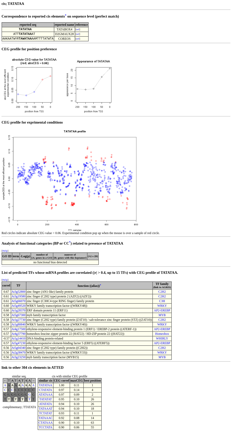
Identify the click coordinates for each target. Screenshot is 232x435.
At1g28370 (19, 312)
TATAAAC (45, 420)
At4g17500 (19, 331)
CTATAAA (45, 425)
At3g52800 (19, 294)
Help (4, 253)
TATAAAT (45, 411)
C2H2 (162, 294)
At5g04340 (19, 350)
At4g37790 (19, 336)
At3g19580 (19, 298)
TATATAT (45, 401)
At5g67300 (19, 317)
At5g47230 (19, 345)
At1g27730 (19, 322)
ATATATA (45, 406)
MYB (161, 317)
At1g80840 (19, 326)
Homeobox (162, 336)
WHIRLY (162, 340)
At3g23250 (19, 359)
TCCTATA (45, 429)
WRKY (162, 308)
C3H (162, 303)
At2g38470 (19, 354)
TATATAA (45, 387)
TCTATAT (45, 415)
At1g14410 (19, 340)
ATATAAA (45, 397)
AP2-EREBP (162, 312)
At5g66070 (19, 303)
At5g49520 (19, 308)
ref (77, 29)
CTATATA (45, 392)
